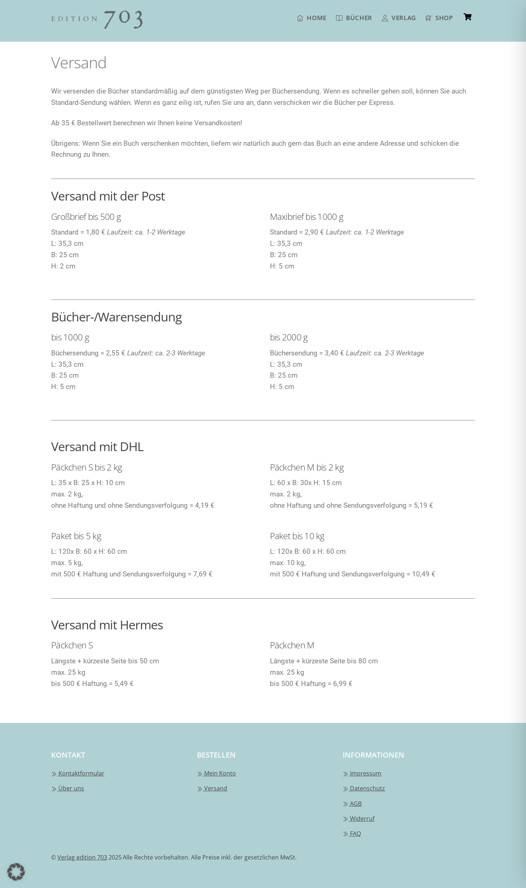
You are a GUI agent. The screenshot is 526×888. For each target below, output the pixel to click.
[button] (16, 872)
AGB (352, 804)
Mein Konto (216, 773)
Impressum (362, 773)
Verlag (399, 17)
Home (312, 17)
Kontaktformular (77, 773)
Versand (212, 788)
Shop (439, 17)
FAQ (352, 834)
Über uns (67, 788)
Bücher (354, 17)
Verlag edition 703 (82, 857)
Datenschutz (364, 788)
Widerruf (358, 819)
